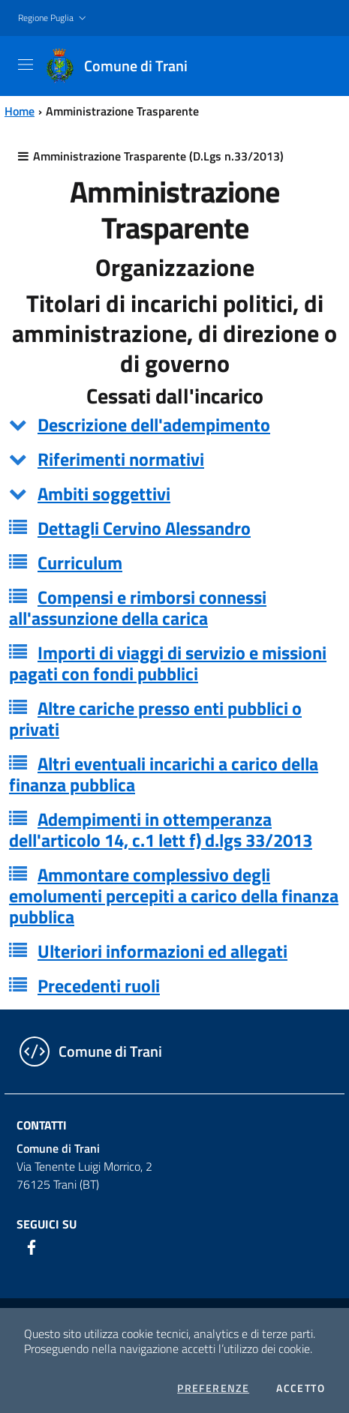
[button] (53, 18)
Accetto (300, 1388)
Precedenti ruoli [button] (99, 985)
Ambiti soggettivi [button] (104, 493)
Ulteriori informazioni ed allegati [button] (162, 951)
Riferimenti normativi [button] (121, 459)
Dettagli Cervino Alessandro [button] (144, 528)
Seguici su (47, 1224)
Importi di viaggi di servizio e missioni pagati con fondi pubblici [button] (167, 663)
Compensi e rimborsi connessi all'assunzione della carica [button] (137, 608)
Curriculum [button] (80, 562)
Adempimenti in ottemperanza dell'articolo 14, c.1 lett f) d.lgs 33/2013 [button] (160, 830)
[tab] (174, 424)
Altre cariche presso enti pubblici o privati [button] (155, 718)
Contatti (42, 1125)
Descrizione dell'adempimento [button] (154, 424)
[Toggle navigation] (26, 65)
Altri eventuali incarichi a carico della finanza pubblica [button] (163, 774)
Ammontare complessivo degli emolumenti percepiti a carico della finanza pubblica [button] (173, 895)
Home (20, 111)
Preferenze (213, 1388)
